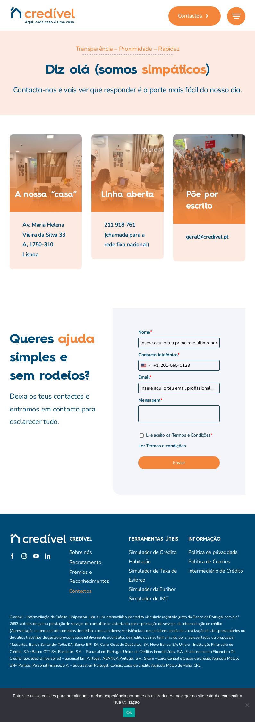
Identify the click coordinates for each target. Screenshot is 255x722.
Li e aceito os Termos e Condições (179, 435)
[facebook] (12, 547)
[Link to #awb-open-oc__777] (236, 16)
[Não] (247, 705)
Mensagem (150, 400)
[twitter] (23, 547)
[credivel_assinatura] (42, 10)
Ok (129, 712)
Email (144, 377)
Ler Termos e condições (162, 446)
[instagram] (35, 547)
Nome (145, 332)
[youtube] (36, 556)
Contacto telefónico (159, 355)
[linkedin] (47, 556)
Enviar (179, 463)
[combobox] (148, 365)
